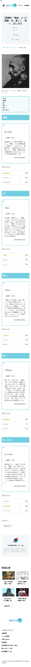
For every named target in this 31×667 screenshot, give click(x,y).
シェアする (15, 39)
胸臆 (4, 101)
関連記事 (7, 606)
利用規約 (4, 642)
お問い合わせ (6, 639)
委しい (5, 105)
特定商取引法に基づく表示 (9, 645)
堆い (4, 107)
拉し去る (6, 110)
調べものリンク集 (7, 648)
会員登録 (26, 5)
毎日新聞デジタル (7, 651)
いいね (16, 35)
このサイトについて (7, 630)
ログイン (20, 5)
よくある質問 (6, 636)
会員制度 (4, 633)
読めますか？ (15, 27)
